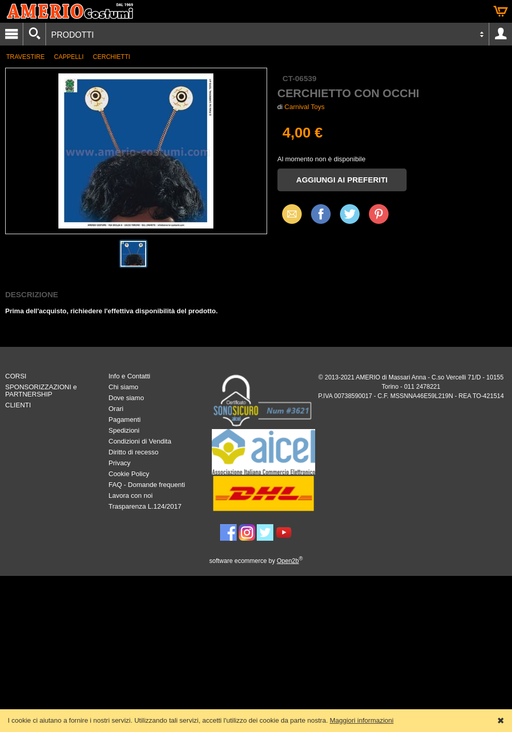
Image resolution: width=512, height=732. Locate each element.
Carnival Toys (305, 107)
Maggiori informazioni (362, 720)
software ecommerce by (256, 561)
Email (289, 214)
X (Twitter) (349, 217)
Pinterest (378, 214)
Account (500, 34)
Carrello (500, 11)
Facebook (320, 214)
